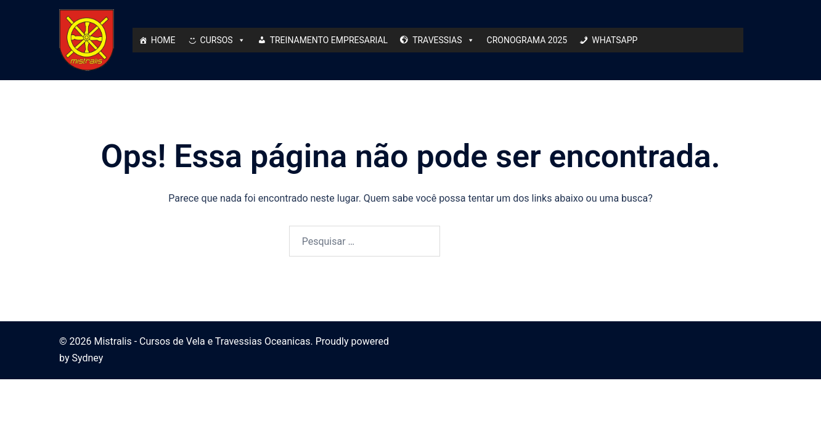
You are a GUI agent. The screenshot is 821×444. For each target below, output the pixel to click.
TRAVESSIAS (443, 40)
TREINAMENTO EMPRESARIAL (329, 40)
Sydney (87, 358)
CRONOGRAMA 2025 (527, 40)
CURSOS (222, 40)
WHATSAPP (614, 40)
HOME (163, 40)
